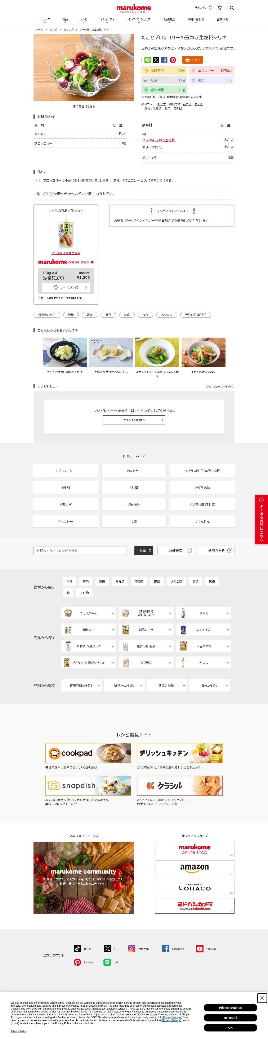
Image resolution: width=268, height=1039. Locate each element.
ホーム (39, 29)
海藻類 (139, 581)
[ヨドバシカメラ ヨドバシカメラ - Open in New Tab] (194, 905)
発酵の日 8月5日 (195, 314)
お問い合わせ (195, 19)
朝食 (90, 314)
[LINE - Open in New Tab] (111, 962)
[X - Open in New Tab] (109, 948)
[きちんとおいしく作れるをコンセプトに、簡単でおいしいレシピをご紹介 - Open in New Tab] (180, 804)
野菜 (167, 108)
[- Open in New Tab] (219, 7)
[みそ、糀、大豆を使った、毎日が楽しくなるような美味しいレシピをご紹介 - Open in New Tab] (88, 804)
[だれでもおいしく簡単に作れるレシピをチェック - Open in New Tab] (180, 767)
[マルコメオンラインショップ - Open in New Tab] (66, 256)
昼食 (108, 314)
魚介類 (157, 108)
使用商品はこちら (84, 106)
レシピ (84, 19)
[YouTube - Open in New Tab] (206, 948)
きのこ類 (176, 581)
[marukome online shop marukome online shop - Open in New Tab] (194, 849)
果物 (212, 581)
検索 (232, 7)
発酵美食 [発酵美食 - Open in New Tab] (169, 19)
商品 (65, 19)
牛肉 (69, 581)
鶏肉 (102, 581)
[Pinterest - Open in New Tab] (84, 962)
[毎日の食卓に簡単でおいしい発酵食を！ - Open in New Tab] (88, 767)
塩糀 (71, 314)
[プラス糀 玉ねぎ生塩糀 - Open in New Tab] (66, 234)
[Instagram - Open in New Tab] (138, 948)
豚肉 (86, 581)
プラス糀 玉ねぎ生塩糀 (158, 139)
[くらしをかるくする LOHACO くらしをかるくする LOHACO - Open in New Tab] (194, 887)
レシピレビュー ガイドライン (219, 386)
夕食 (127, 314)
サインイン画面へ (134, 420)
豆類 (195, 581)
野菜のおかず (46, 314)
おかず (161, 104)
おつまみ (166, 314)
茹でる (187, 104)
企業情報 (222, 19)
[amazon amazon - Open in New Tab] (194, 868)
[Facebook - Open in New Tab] (173, 948)
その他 (178, 108)
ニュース (45, 19)
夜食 (145, 314)
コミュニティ (107, 19)
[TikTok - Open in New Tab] (82, 948)
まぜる (199, 104)
